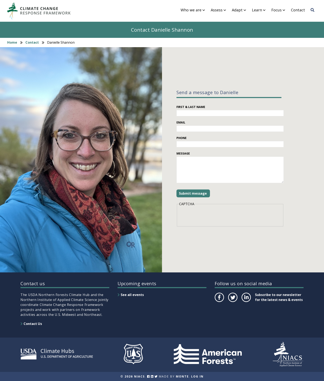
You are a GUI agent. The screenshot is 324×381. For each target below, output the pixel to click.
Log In (197, 376)
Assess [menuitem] (217, 10)
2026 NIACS (135, 376)
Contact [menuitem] (298, 10)
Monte (182, 376)
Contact (32, 42)
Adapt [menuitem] (237, 10)
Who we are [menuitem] (191, 10)
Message (183, 153)
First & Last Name (190, 107)
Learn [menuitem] (257, 10)
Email (180, 122)
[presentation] (210, 216)
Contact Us (33, 323)
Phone (181, 138)
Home (12, 42)
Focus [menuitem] (276, 10)
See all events (132, 294)
